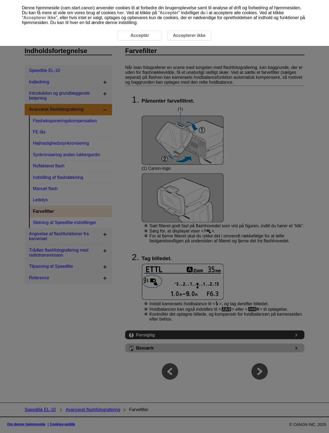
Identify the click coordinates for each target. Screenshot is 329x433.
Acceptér (169, 12)
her (120, 12)
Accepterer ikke (39, 17)
